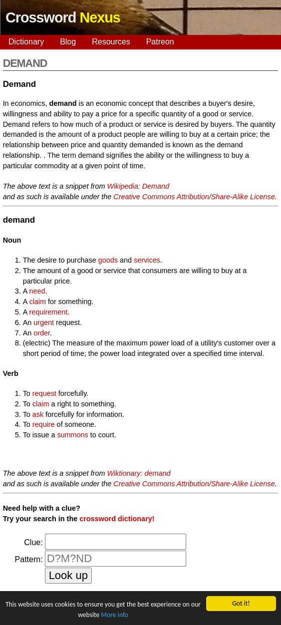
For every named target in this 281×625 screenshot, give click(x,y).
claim (37, 302)
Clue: (33, 542)
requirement (48, 312)
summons (72, 435)
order (41, 333)
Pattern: (29, 559)
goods (108, 260)
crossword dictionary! (116, 519)
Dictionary (26, 41)
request (44, 393)
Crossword (62, 17)
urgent (43, 322)
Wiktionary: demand (138, 473)
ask (37, 414)
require (43, 424)
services (147, 260)
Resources (111, 41)
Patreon (160, 41)
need (37, 291)
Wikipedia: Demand (138, 186)
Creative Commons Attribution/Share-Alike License (194, 197)
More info (114, 615)
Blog (68, 41)
